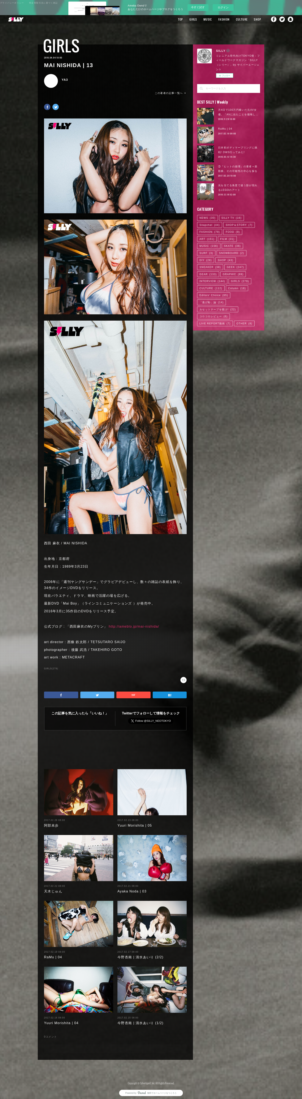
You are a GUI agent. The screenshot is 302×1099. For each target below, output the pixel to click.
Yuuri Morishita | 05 (134, 822)
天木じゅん (53, 888)
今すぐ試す (198, 7)
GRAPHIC (233, 274)
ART (206, 239)
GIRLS (193, 19)
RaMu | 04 (53, 954)
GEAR (208, 274)
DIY (205, 260)
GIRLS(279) (51, 668)
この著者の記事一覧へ (171, 93)
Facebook (274, 19)
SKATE (232, 246)
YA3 (65, 79)
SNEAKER (210, 267)
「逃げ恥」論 (211, 302)
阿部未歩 (51, 822)
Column (237, 288)
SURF (206, 253)
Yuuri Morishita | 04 (61, 1019)
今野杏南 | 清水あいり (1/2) (140, 1019)
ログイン (223, 7)
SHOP (257, 19)
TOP (180, 19)
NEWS (207, 217)
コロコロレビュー (213, 316)
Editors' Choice (213, 295)
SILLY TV (231, 217)
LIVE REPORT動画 (214, 323)
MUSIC (207, 19)
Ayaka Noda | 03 (132, 888)
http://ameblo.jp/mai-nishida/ (134, 626)
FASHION (224, 19)
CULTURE (242, 19)
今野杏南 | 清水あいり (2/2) (140, 954)
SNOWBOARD (231, 253)
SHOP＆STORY (239, 225)
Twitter (282, 19)
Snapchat (290, 19)
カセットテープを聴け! (217, 309)
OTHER (244, 323)
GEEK (235, 267)
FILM (227, 239)
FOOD (233, 231)
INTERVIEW (212, 281)
